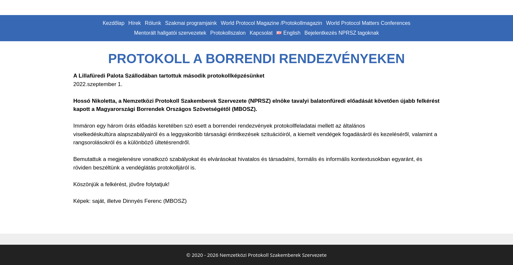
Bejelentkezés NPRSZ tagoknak (341, 33)
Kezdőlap (114, 23)
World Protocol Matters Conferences (368, 23)
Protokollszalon (228, 33)
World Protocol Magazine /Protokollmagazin (271, 23)
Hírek (134, 23)
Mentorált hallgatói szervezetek (170, 33)
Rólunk (153, 23)
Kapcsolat (261, 33)
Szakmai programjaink (191, 23)
